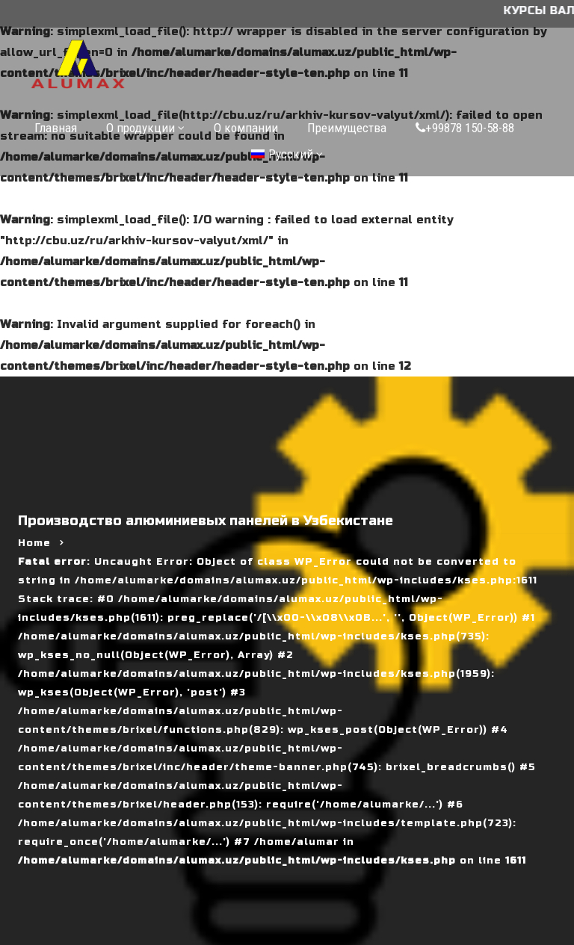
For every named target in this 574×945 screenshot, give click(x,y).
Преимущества (346, 127)
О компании (246, 127)
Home (34, 543)
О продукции (140, 127)
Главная (55, 127)
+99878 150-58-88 (465, 127)
